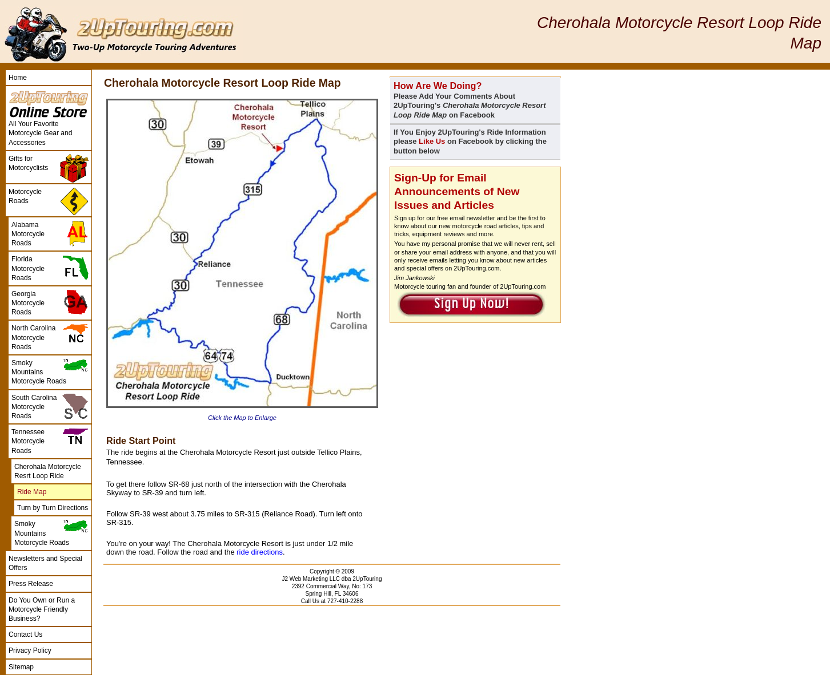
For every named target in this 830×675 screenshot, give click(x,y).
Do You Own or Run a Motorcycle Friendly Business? (42, 609)
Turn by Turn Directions (52, 508)
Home (18, 78)
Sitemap (21, 667)
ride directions (259, 552)
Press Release (31, 584)
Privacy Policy (30, 650)
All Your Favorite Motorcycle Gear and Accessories (40, 133)
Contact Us (25, 634)
